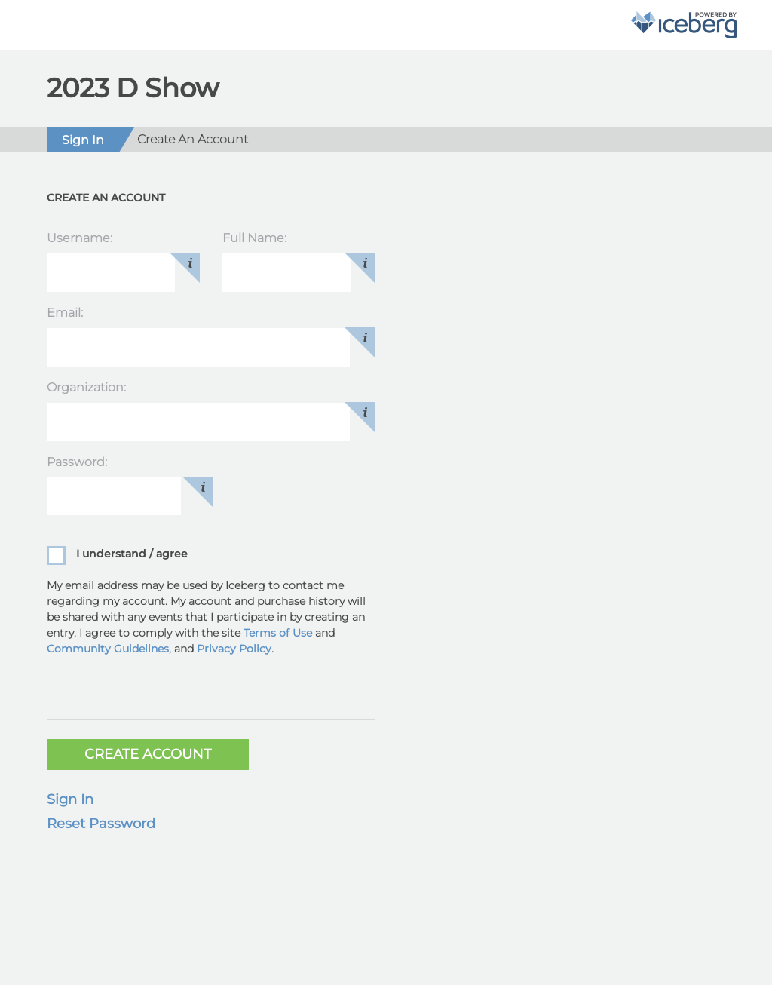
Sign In (70, 799)
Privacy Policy (234, 648)
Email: (65, 312)
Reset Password (101, 823)
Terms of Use (278, 633)
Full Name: (254, 238)
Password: (77, 462)
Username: (79, 238)
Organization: (86, 387)
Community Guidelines (108, 648)
